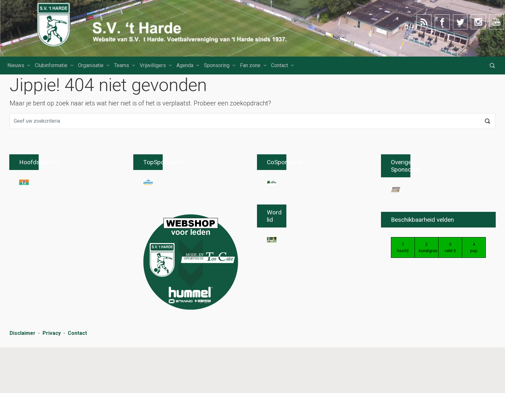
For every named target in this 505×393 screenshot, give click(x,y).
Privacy (52, 380)
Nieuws (15, 65)
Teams (121, 65)
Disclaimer (22, 380)
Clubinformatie (51, 65)
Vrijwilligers (153, 65)
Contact (279, 65)
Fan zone (250, 65)
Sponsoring (216, 65)
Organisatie (91, 65)
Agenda (184, 65)
